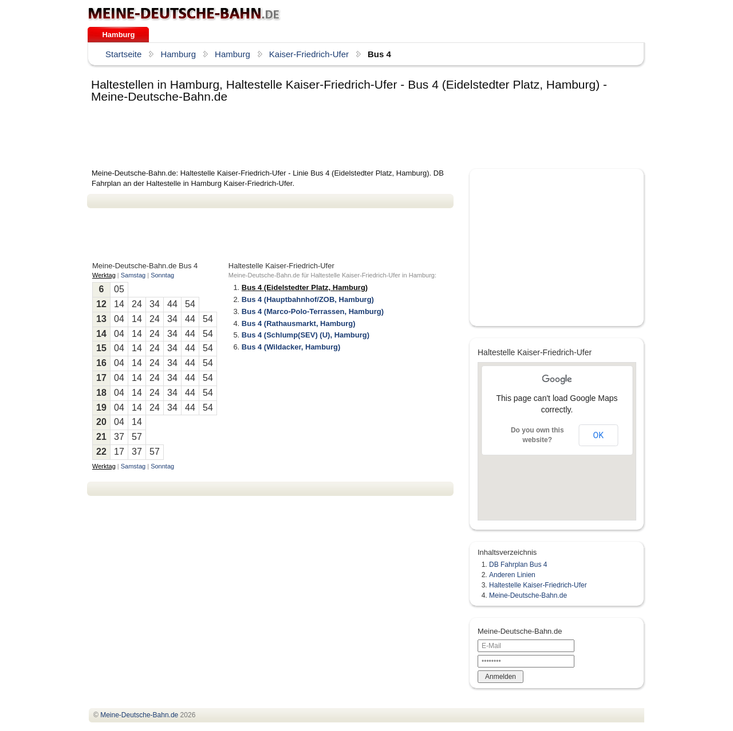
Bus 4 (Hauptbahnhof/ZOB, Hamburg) (308, 299)
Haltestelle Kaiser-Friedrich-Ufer (538, 585)
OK (598, 435)
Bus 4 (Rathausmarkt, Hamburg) (299, 323)
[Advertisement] (295, 136)
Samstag (133, 275)
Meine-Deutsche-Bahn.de (528, 595)
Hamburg (118, 34)
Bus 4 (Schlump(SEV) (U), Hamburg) (305, 335)
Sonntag (162, 275)
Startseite (123, 54)
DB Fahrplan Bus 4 (518, 565)
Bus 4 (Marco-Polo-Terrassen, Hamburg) (313, 311)
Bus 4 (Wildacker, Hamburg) (291, 347)
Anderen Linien (512, 575)
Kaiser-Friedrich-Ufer (309, 54)
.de (184, 13)
